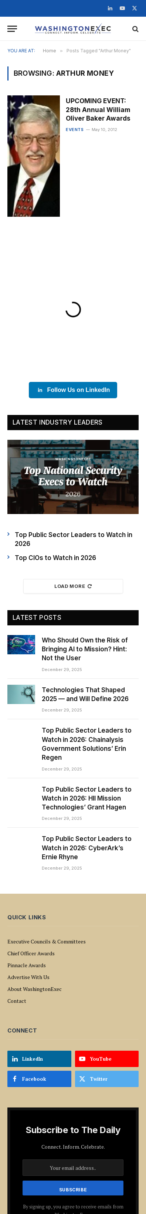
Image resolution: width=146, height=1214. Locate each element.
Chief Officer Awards (31, 953)
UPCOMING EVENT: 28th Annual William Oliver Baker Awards (98, 109)
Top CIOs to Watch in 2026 (55, 558)
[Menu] (12, 28)
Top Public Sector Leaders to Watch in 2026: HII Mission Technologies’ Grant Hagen (87, 798)
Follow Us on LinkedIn (73, 390)
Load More (73, 586)
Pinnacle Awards (26, 965)
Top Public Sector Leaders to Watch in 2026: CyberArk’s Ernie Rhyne (87, 848)
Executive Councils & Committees (46, 941)
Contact (16, 1000)
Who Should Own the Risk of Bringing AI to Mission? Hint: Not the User (85, 649)
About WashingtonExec (34, 988)
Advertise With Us (28, 977)
